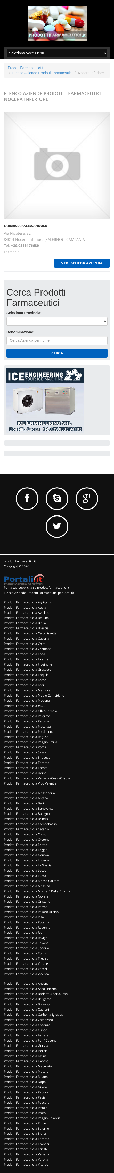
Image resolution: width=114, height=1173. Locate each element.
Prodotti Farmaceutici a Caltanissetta (30, 633)
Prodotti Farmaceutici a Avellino (26, 612)
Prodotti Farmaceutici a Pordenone (29, 731)
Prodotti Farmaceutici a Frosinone (28, 664)
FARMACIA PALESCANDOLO (25, 225)
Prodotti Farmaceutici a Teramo (26, 762)
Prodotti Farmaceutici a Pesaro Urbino (31, 912)
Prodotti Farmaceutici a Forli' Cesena (30, 1040)
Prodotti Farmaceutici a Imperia (26, 860)
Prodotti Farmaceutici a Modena (27, 700)
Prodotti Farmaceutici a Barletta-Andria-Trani (36, 994)
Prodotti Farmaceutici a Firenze (26, 659)
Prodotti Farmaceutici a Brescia (26, 628)
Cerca (57, 352)
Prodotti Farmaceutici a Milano (26, 1076)
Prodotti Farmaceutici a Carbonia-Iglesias (33, 1014)
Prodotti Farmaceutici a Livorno (26, 1061)
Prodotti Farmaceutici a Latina (25, 1056)
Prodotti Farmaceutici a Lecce (25, 680)
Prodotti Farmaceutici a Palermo (27, 716)
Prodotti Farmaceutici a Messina (27, 886)
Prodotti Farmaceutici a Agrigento (28, 602)
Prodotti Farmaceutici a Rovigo (25, 938)
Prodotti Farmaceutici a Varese (26, 963)
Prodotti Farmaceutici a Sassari (26, 752)
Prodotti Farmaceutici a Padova (26, 1092)
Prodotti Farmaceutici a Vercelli (26, 969)
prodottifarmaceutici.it (20, 561)
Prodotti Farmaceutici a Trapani (26, 1144)
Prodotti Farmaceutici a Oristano (27, 901)
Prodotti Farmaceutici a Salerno (26, 1128)
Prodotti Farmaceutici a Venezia (26, 1154)
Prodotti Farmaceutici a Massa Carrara (32, 881)
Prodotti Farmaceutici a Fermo (25, 844)
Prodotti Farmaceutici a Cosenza (27, 1025)
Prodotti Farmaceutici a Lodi (24, 685)
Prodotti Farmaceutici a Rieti (24, 932)
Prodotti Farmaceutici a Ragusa (26, 737)
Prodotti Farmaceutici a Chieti (25, 643)
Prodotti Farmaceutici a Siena (25, 1133)
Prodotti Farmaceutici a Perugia (26, 721)
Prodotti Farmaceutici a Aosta (25, 607)
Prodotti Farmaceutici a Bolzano (27, 1004)
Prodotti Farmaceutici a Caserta (26, 638)
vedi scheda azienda (82, 262)
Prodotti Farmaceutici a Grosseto (27, 669)
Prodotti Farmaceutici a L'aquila (26, 675)
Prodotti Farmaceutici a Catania (26, 829)
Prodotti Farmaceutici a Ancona (26, 983)
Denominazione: (20, 332)
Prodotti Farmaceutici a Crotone (27, 839)
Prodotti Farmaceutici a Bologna (27, 813)
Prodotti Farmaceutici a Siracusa (27, 757)
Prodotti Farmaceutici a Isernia (26, 1051)
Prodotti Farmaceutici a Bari (24, 803)
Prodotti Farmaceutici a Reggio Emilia (30, 742)
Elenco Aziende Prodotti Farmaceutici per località (39, 593)
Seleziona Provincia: (24, 313)
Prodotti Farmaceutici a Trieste (26, 1149)
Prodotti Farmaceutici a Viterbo (26, 1164)
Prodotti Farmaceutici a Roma (25, 747)
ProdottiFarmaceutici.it (26, 68)
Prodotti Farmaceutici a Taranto (26, 1139)
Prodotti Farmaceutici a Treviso (26, 958)
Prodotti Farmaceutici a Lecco (25, 870)
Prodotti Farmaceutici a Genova (26, 855)
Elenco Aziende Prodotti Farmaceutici (42, 73)
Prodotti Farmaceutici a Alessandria (29, 793)
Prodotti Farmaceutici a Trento (25, 768)
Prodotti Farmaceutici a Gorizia (26, 1045)
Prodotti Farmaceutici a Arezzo (26, 798)
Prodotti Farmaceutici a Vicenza (26, 974)
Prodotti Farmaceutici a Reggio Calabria (32, 1118)
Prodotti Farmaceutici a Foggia (25, 850)
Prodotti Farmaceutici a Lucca (25, 875)
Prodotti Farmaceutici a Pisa (24, 917)
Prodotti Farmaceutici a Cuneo (25, 1030)
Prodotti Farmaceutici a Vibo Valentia (30, 783)
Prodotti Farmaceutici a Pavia (25, 1097)
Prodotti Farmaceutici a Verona (26, 1159)
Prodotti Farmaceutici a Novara (26, 896)
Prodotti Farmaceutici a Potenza (27, 922)
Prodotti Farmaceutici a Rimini (25, 1123)
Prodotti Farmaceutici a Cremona (27, 649)
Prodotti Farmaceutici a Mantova (27, 690)
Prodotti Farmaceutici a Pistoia (25, 1107)
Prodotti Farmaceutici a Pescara (27, 1102)
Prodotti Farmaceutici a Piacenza (27, 726)
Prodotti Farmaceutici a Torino (25, 953)
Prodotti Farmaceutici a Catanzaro (28, 1020)
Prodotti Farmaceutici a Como (25, 834)
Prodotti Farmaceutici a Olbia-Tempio (30, 711)
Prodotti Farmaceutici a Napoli (25, 1082)
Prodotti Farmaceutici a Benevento (28, 808)
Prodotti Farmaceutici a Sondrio (26, 948)
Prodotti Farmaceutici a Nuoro (25, 1087)
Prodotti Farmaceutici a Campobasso (30, 824)
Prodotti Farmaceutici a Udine (25, 773)
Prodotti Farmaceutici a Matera (26, 1071)
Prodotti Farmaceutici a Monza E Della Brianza (37, 891)
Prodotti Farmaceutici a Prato (25, 1113)
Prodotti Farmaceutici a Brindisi (26, 819)
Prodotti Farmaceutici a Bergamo (27, 999)
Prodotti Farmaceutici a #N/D (25, 706)
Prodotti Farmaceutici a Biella (25, 623)
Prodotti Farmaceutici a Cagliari (26, 1009)
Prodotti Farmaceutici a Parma (25, 907)
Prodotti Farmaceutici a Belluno (26, 618)
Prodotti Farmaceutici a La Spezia (28, 865)
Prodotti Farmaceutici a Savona (26, 943)
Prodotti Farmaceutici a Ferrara (26, 1035)
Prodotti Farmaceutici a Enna (24, 654)
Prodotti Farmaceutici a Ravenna (27, 927)
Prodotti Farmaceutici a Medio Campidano (34, 695)
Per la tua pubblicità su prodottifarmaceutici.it (36, 587)
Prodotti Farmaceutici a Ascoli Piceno (30, 989)
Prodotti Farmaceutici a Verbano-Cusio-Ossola (37, 778)
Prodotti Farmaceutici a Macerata (28, 1066)
